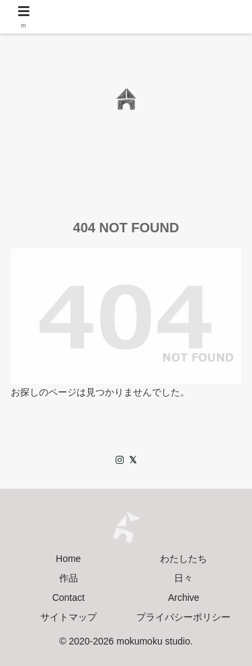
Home (68, 558)
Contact (68, 597)
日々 (183, 578)
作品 (68, 578)
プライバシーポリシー (183, 617)
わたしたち (183, 558)
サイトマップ (68, 617)
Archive (184, 597)
